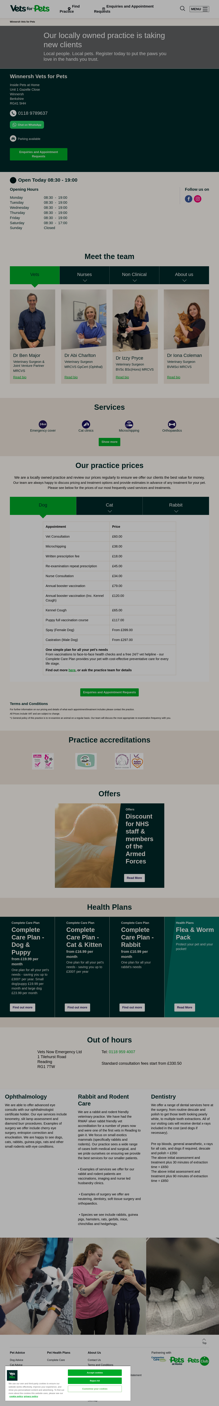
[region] (68, 1383)
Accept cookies (95, 1372)
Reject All (95, 1381)
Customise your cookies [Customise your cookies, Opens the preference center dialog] (94, 1389)
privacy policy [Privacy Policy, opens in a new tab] (31, 1396)
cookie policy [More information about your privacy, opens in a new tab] (16, 1396)
